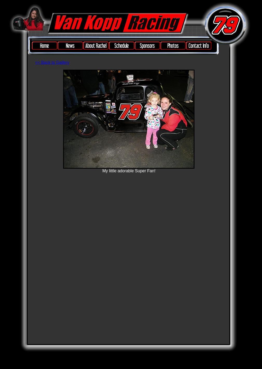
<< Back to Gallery (52, 62)
